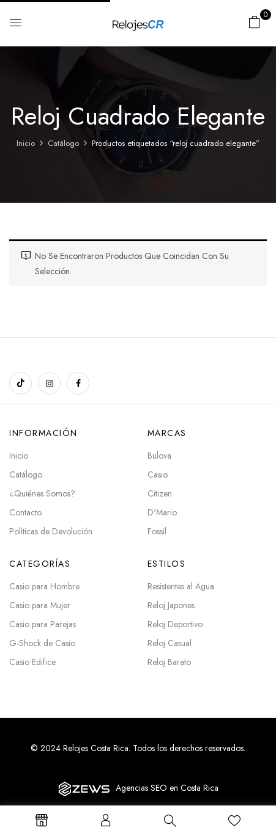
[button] (254, 22)
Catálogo (63, 143)
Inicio (26, 143)
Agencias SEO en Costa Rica (167, 788)
